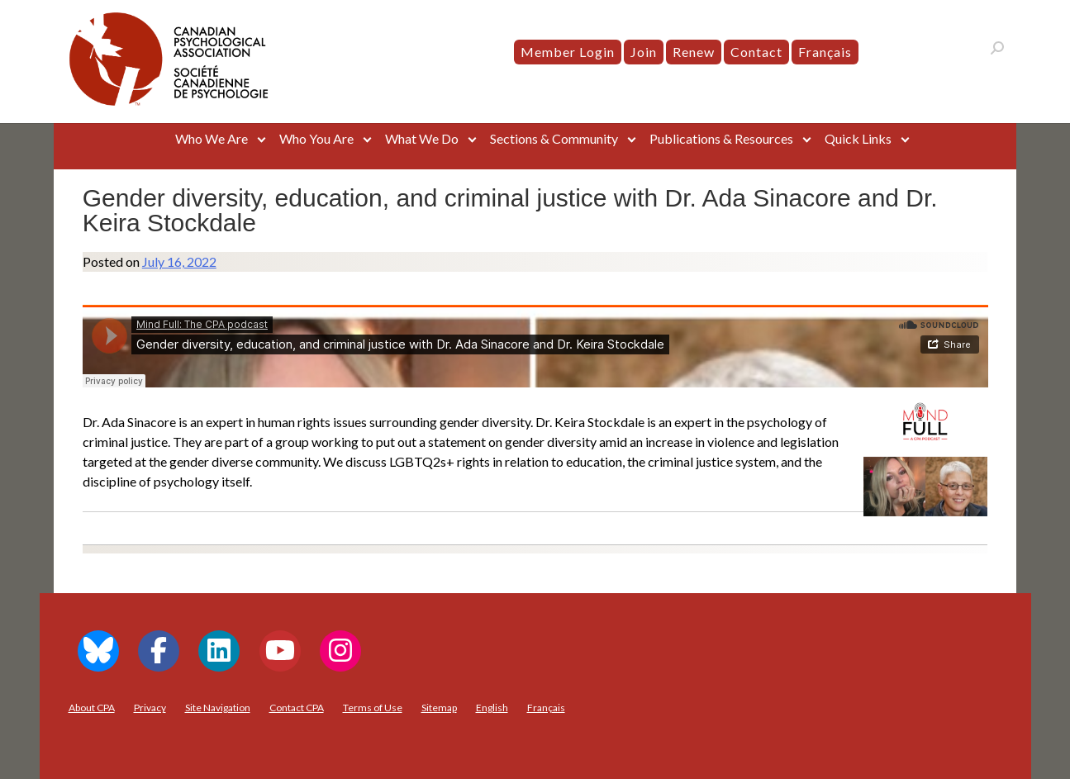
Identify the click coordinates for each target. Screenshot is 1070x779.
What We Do (422, 138)
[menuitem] (825, 52)
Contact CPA (296, 707)
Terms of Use (372, 707)
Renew (694, 51)
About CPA (92, 707)
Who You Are (316, 138)
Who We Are (211, 138)
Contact (756, 51)
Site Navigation (217, 707)
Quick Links (858, 138)
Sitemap (439, 707)
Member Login (568, 51)
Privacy (150, 707)
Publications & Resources (721, 138)
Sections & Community (554, 138)
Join (643, 51)
